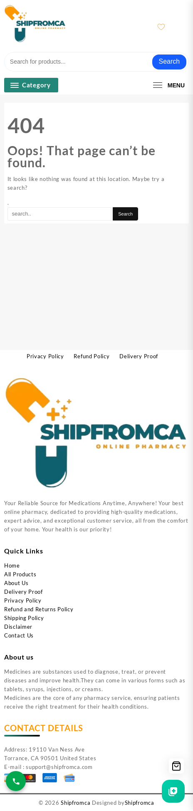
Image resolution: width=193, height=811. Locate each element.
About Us (16, 583)
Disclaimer (18, 626)
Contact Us (19, 635)
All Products (20, 574)
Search (169, 61)
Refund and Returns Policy (39, 609)
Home (12, 565)
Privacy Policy (23, 600)
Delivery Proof (23, 591)
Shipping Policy (24, 618)
